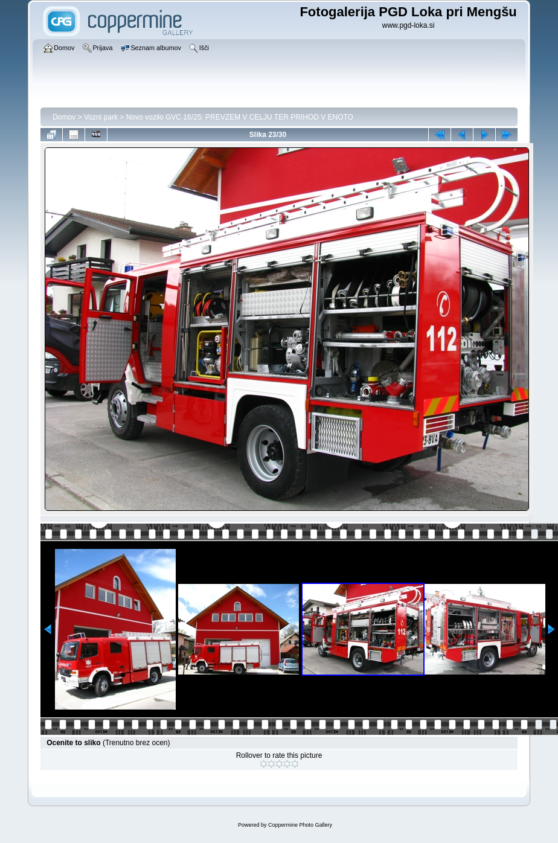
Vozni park (101, 117)
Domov (64, 117)
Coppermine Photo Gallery (300, 825)
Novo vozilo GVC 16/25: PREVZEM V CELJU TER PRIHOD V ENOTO (239, 117)
